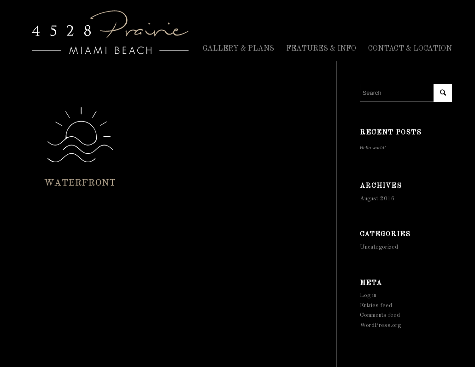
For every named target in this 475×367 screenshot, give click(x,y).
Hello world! (373, 147)
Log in (368, 295)
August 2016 (377, 199)
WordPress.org (380, 325)
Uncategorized (379, 247)
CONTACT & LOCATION (410, 48)
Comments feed (380, 315)
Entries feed (376, 306)
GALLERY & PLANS (238, 48)
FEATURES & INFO (321, 48)
